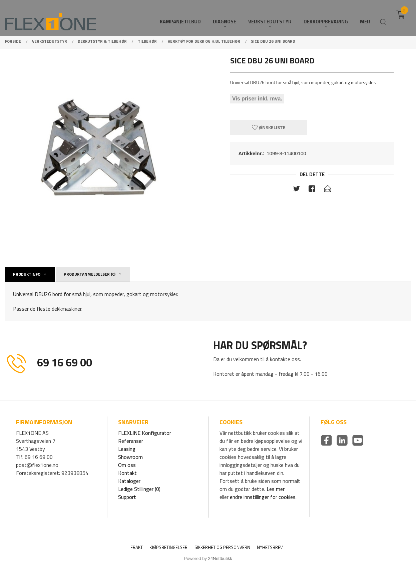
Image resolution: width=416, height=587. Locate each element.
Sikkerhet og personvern (222, 547)
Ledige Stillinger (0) (139, 489)
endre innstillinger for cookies (263, 497)
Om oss (127, 465)
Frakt (136, 547)
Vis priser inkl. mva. (257, 99)
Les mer (276, 489)
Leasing (126, 449)
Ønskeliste (269, 127)
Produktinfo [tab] (26, 274)
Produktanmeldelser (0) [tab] (89, 274)
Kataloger (129, 481)
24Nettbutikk (220, 558)
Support (127, 497)
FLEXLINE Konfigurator (144, 433)
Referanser (130, 441)
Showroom (130, 457)
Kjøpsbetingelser (168, 547)
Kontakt (127, 473)
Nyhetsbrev (270, 547)
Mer (365, 17)
